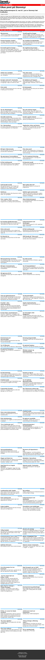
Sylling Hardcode (22, 656)
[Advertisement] (22, 62)
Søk (42, 5)
